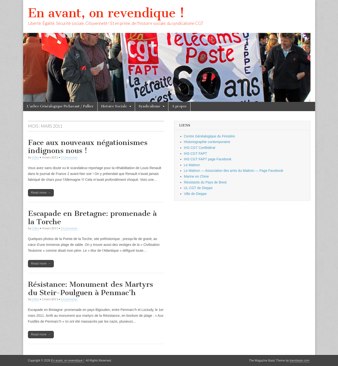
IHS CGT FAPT (195, 153)
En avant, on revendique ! (106, 13)
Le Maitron (192, 165)
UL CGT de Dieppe (198, 188)
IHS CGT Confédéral (199, 148)
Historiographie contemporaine (207, 142)
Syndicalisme (149, 106)
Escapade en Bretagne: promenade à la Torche (92, 217)
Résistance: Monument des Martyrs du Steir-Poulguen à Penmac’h (90, 288)
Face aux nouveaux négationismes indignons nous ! (87, 146)
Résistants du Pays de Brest (205, 182)
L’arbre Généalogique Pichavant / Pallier (60, 106)
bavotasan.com (300, 360)
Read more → (41, 192)
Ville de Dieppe (195, 194)
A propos (179, 106)
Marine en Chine (196, 176)
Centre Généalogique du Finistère (209, 136)
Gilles (35, 157)
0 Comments (69, 157)
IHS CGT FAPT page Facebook (208, 159)
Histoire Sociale (114, 106)
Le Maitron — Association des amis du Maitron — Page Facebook (233, 171)
